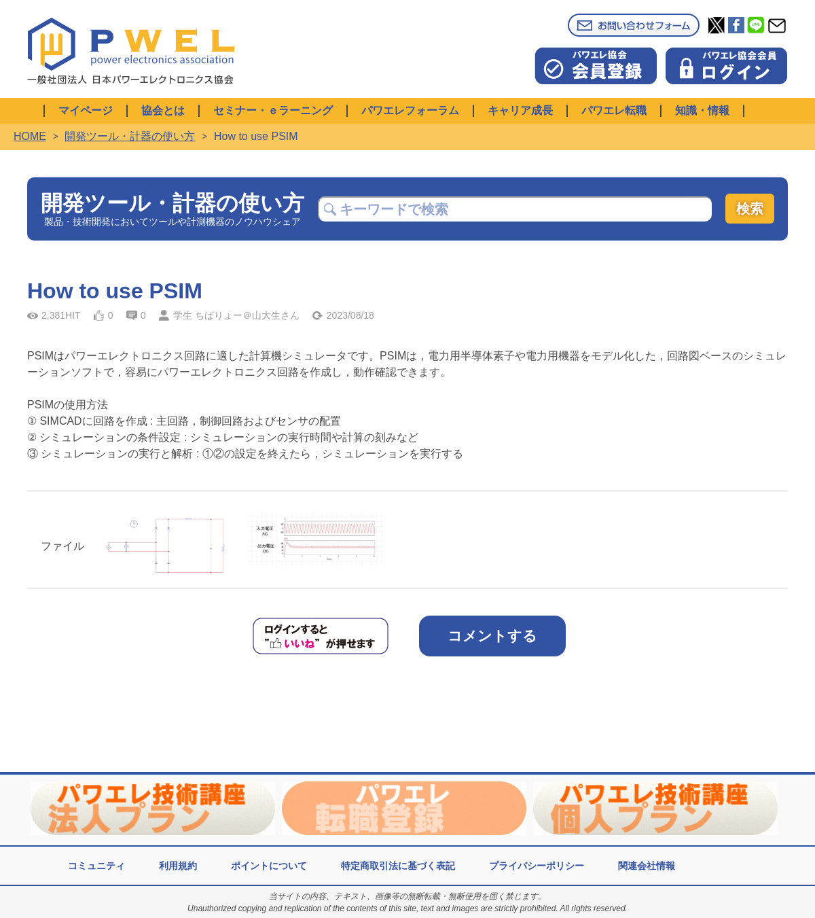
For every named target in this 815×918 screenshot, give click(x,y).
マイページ (85, 110)
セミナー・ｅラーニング (273, 110)
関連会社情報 (646, 865)
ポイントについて (269, 865)
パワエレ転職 (614, 110)
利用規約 (178, 865)
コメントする (492, 635)
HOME (30, 136)
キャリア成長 (520, 110)
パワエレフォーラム (410, 110)
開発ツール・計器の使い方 (130, 136)
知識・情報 (702, 110)
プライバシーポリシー (536, 865)
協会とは (163, 110)
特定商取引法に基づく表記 (398, 865)
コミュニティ (96, 865)
